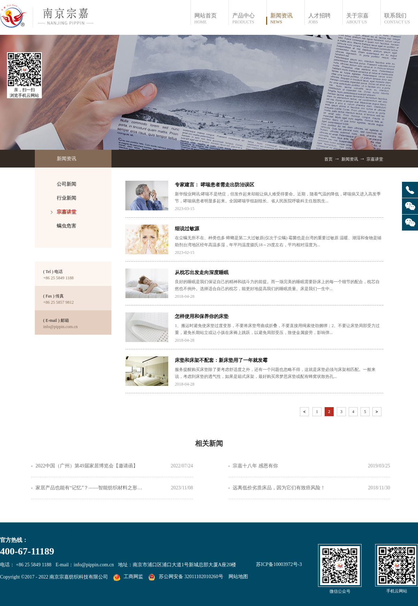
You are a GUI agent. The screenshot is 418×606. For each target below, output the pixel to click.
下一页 (377, 413)
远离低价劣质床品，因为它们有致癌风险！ (279, 487)
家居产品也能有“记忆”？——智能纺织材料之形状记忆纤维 (91, 487)
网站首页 (211, 19)
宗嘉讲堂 (374, 159)
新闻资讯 (349, 159)
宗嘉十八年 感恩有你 (255, 465)
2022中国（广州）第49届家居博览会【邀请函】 (87, 465)
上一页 (305, 413)
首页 (328, 159)
